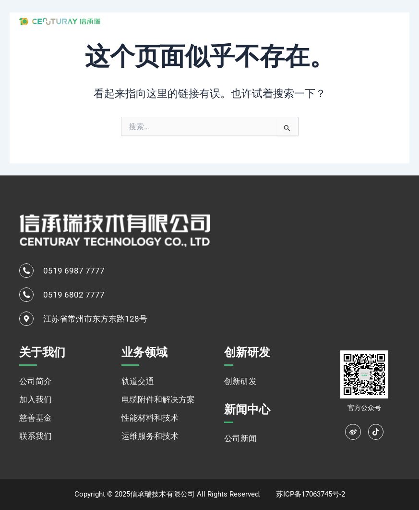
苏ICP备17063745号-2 (310, 494)
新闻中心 (328, 20)
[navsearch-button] (376, 20)
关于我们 (189, 20)
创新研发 (288, 20)
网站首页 (143, 20)
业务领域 (241, 20)
